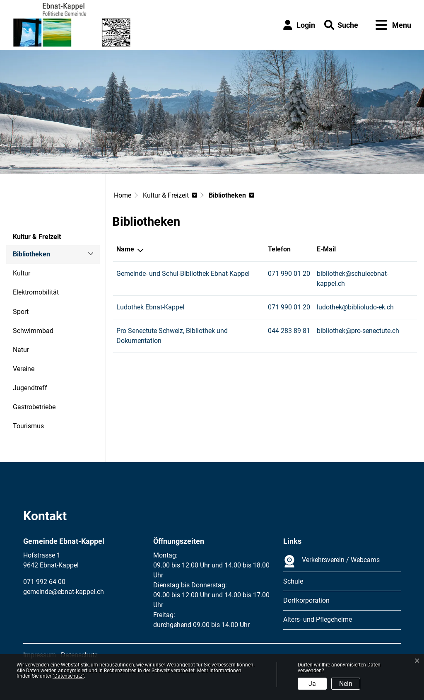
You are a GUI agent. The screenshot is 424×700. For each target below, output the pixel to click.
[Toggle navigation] (393, 25)
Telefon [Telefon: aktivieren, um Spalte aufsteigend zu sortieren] (279, 249)
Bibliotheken (35, 257)
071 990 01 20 (289, 274)
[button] (341, 25)
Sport (21, 312)
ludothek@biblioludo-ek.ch (355, 307)
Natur (21, 350)
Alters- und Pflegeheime (317, 619)
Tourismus (28, 426)
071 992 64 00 (44, 582)
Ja (312, 684)
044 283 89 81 (289, 331)
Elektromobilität (36, 292)
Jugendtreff (30, 388)
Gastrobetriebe (34, 407)
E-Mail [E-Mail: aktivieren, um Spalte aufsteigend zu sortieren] (326, 249)
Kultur (21, 273)
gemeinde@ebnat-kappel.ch (63, 592)
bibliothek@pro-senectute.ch (358, 331)
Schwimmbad (33, 331)
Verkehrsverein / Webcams (331, 561)
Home (122, 195)
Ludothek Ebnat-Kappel (150, 307)
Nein (345, 684)
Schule (293, 581)
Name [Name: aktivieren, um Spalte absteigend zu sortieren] (125, 249)
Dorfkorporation (306, 600)
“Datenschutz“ (68, 676)
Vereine (23, 369)
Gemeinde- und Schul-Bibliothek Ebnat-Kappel (183, 274)
